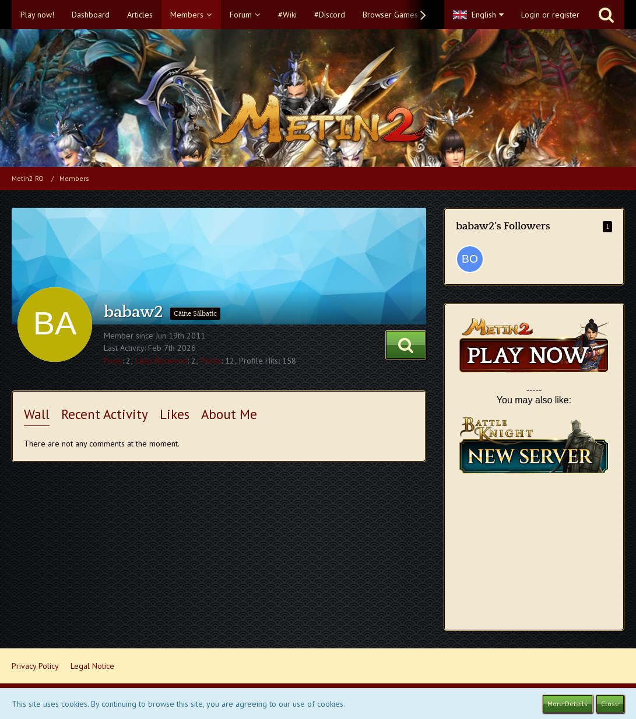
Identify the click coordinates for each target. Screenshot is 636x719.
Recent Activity (104, 414)
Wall (37, 414)
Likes (174, 414)
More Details (567, 703)
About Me (229, 414)
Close (610, 703)
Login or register (550, 14)
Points (211, 360)
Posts (113, 360)
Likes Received (161, 360)
